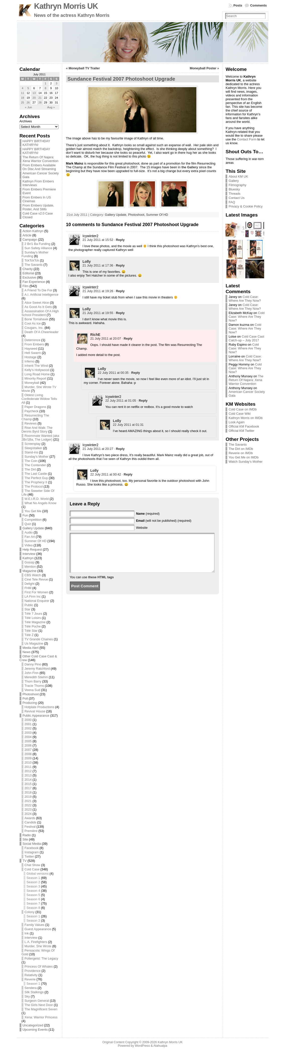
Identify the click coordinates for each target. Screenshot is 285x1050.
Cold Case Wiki (239, 413)
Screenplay (33, 444)
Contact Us (236, 198)
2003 (28, 732)
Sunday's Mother (37, 456)
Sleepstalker (33, 448)
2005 (28, 741)
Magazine (30, 571)
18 (22, 97)
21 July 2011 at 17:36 (98, 265)
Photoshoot (31, 694)
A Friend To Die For (38, 290)
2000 (28, 720)
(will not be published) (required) (164, 520)
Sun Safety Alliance (38, 248)
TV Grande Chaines (39, 639)
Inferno (30, 361)
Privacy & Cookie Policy (245, 206)
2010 (28, 762)
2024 (28, 814)
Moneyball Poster (203, 68)
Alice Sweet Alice (37, 302)
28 (40, 102)
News (27, 652)
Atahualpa (160, 1045)
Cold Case (32, 869)
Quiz (28, 524)
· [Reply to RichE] (127, 338)
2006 (28, 745)
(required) (148, 513)
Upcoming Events (35, 1029)
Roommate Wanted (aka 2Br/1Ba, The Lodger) (40, 437)
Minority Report (35, 378)
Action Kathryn (33, 231)
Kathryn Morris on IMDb (245, 418)
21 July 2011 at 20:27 (98, 449)
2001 (28, 724)
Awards (30, 818)
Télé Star (31, 631)
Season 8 (33, 908)
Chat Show (32, 865)
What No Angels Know (40, 503)
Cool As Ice (33, 323)
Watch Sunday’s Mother (245, 461)
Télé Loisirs (33, 618)
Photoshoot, (137, 215)
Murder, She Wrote (38, 946)
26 (28, 102)
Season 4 (33, 890)
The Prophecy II (36, 482)
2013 (28, 775)
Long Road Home (37, 374)
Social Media (32, 844)
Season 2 (33, 882)
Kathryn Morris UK (66, 6)
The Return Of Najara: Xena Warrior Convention (41, 159)
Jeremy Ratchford (37, 668)
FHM (28, 588)
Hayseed (31, 348)
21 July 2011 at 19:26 (98, 291)
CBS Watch (33, 575)
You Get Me (33, 511)
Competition (33, 519)
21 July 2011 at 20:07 (105, 338)
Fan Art (30, 537)
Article (27, 235)
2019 (28, 797)
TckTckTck (32, 260)
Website (142, 528)
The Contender (35, 465)
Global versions (38, 873)
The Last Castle (36, 474)
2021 (28, 801)
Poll (25, 698)
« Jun (28, 107)
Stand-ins (31, 452)
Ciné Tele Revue (36, 579)
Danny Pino (33, 664)
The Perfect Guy (36, 478)
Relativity (31, 975)
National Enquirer (37, 601)
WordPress (142, 1045)
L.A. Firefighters (36, 942)
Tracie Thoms (34, 686)
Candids (30, 822)
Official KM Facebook (244, 426)
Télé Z (29, 635)
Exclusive (29, 277)
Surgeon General (37, 1001)
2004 (28, 737)
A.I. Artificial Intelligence (42, 294)
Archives (26, 121)
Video (29, 545)
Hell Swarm (33, 353)
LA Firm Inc (33, 596)
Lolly (87, 261)
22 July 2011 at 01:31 (128, 425)
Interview (29, 554)
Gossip (30, 562)
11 (22, 92)
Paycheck (31, 411)
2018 (28, 792)
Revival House (35, 711)
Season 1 (33, 878)
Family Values (34, 925)
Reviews (31, 423)
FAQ (232, 202)
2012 (28, 771)
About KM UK (238, 176)
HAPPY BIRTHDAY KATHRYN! (36, 143)
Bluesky (234, 189)
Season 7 (33, 903)
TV (25, 861)
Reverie (30, 979)
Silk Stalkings (34, 992)
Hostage (31, 357)
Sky (27, 996)
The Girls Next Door (39, 1005)
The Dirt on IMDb (241, 449)
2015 (28, 784)
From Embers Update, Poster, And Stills (38, 207)
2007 (28, 750)
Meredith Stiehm (36, 677)
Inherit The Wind (36, 365)
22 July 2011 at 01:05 (120, 400)
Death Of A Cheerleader (42, 332)
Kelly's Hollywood (37, 370)
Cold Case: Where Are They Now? (245, 298)
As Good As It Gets (38, 307)
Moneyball (32, 383)
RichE (95, 335)
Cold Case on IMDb (243, 409)
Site (25, 839)
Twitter (29, 856)
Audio (29, 532)
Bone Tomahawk (36, 319)
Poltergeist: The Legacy (41, 958)
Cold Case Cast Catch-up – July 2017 (246, 338)
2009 (28, 758)
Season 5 (33, 895)
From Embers (34, 344)
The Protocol (34, 486)
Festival (30, 826)
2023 (28, 809)
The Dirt (30, 469)
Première (31, 831)
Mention (30, 566)
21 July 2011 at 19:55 (98, 313)
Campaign (30, 239)
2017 (28, 788)
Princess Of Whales (39, 966)
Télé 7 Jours (33, 613)
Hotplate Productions (39, 707)
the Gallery (190, 167)
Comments (258, 5)
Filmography (237, 185)
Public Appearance (36, 715)
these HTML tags (101, 585)
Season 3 (33, 886)
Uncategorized (33, 1025)
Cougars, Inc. (34, 328)
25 (22, 102)
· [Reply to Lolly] (119, 265)
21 (40, 97)
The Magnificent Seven (41, 1009)
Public (29, 605)
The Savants (34, 265)
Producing (30, 703)
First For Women (36, 592)
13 (34, 92)
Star (27, 609)
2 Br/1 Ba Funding (37, 244)
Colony (30, 912)
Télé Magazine (35, 622)
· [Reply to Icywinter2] (119, 240)
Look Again (236, 422)
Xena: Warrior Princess (41, 1017)
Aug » (51, 107)
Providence (33, 971)
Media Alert (31, 648)
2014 (28, 779)
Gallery (234, 181)
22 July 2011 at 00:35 (113, 373)
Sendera (31, 988)
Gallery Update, (116, 215)
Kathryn (28, 558)
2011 (28, 767)
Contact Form (247, 139)
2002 (28, 728)
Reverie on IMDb (241, 453)
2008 (28, 754)
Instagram (32, 852)
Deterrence (32, 340)
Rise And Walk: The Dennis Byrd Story (37, 429)
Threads (234, 193)
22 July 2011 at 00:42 (105, 474)
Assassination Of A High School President (40, 313)
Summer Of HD (35, 541)
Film (26, 286)
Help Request (32, 549)
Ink (27, 933)
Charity (28, 269)
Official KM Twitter (241, 431)
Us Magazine (34, 643)
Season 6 (33, 899)
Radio (27, 835)
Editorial (28, 273)
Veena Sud (32, 690)
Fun (25, 515)
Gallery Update (33, 528)
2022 (28, 805)
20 (34, 97)
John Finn (32, 673)
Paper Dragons (35, 407)
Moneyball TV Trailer (84, 68)
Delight (30, 584)
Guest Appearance (38, 929)
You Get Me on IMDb (243, 457)
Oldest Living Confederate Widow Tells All (39, 398)
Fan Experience (34, 282)
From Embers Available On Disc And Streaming (39, 167)
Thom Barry (33, 681)
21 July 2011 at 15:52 (98, 240)
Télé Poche (33, 626)
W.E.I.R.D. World (37, 499)
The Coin (31, 461)
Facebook (32, 848)
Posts (238, 5)
